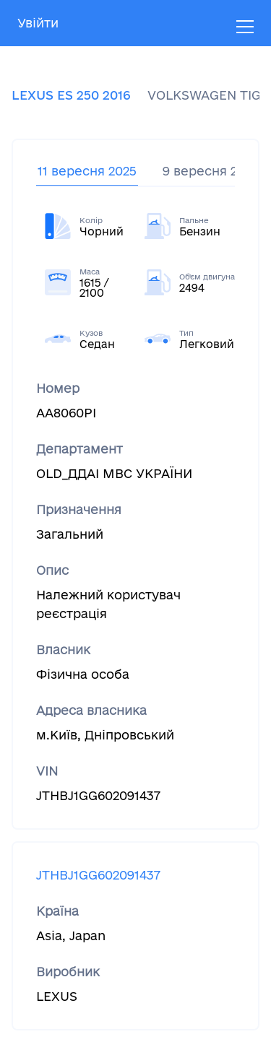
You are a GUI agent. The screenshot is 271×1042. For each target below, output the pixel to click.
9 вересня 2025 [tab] (211, 171)
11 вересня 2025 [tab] (87, 171)
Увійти (38, 23)
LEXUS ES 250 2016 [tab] (71, 95)
